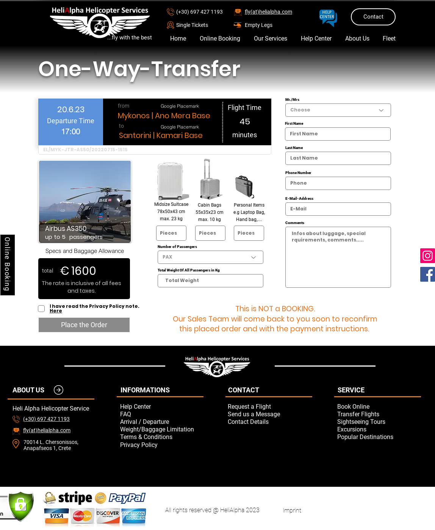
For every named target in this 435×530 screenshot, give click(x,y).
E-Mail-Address (299, 199)
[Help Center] (161, 406)
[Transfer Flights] (379, 414)
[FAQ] (161, 414)
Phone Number (298, 173)
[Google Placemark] (180, 106)
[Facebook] (427, 274)
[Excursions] (379, 429)
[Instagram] (427, 255)
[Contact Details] (269, 421)
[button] (203, 25)
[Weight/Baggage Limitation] (161, 429)
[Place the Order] (84, 324)
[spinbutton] (70, 131)
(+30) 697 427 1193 (199, 12)
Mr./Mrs (292, 100)
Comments (294, 223)
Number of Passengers (177, 247)
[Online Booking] (7, 265)
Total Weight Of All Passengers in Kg (189, 270)
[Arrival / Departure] (161, 421)
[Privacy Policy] (161, 444)
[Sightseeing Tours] (379, 421)
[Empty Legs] (272, 25)
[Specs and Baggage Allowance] (84, 250)
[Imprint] (292, 510)
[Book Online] (379, 406)
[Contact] (373, 16)
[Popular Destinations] (379, 437)
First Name (294, 123)
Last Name (294, 148)
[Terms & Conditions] (161, 437)
